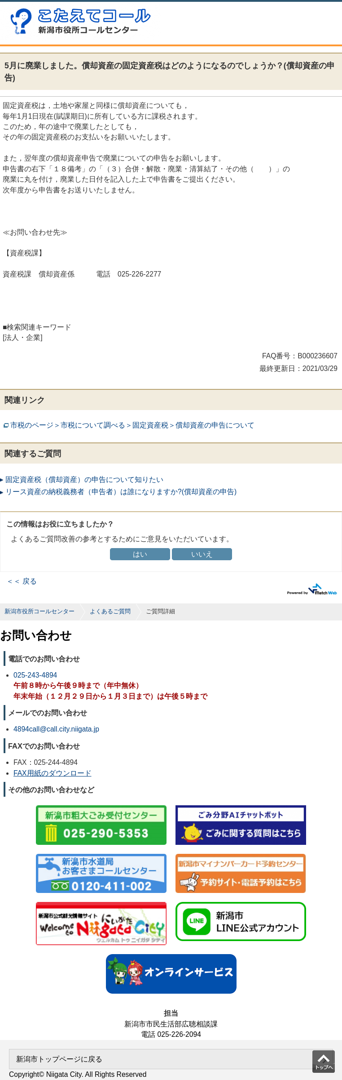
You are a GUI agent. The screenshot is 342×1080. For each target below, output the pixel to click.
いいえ (202, 554)
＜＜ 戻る (21, 581)
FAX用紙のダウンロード (52, 773)
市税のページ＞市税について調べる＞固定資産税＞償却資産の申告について (132, 425)
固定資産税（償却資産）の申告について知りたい (84, 479)
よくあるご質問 (110, 611)
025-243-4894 (35, 675)
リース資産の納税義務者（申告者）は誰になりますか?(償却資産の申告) (121, 491)
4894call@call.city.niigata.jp (56, 729)
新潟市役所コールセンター (39, 611)
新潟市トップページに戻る (59, 1059)
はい (140, 554)
